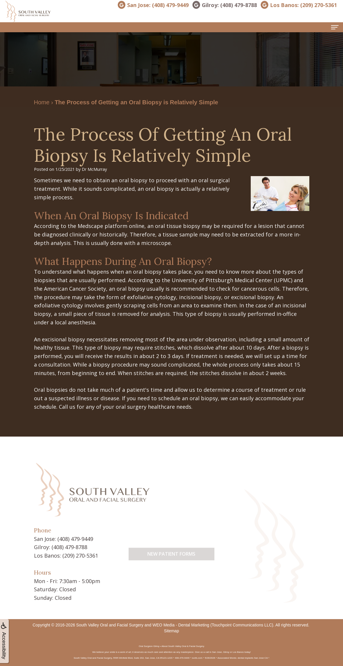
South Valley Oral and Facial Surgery (109, 625)
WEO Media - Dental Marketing (181, 625)
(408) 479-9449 (75, 538)
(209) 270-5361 (80, 555)
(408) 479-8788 (69, 547)
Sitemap (171, 630)
